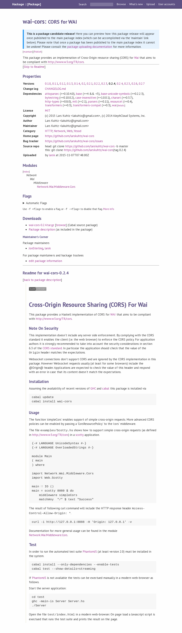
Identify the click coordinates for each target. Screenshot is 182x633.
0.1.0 (48, 84)
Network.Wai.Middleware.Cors (56, 187)
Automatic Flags (36, 203)
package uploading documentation (89, 47)
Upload (150, 4)
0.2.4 (120, 84)
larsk (52, 155)
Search (83, 4)
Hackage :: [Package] (26, 4)
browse (61, 225)
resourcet (116, 101)
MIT (47, 111)
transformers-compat (87, 105)
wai (114, 105)
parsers (92, 101)
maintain (27, 51)
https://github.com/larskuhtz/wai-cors (69, 136)
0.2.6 (134, 84)
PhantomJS (90, 550)
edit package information (45, 261)
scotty (80, 434)
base (79, 94)
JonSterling (36, 248)
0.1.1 (55, 84)
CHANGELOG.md (55, 89)
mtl (74, 101)
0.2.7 (142, 84)
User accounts (166, 4)
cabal (105, 388)
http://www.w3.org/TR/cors (66, 62)
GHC (93, 388)
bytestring (51, 98)
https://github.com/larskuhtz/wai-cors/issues (74, 141)
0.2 (83, 84)
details (121, 105)
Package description (42, 229)
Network (59, 131)
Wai (136, 58)
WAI (113, 314)
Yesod (77, 131)
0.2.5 (127, 84)
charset (116, 98)
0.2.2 (97, 84)
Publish (37, 51)
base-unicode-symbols (115, 94)
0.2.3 (104, 84)
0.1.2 (62, 84)
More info (108, 209)
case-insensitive (85, 98)
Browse (121, 4)
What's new (136, 4)
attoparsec (52, 94)
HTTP (48, 131)
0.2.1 (90, 84)
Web (70, 131)
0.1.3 (70, 84)
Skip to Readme (34, 67)
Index (26, 171)
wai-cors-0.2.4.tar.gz (41, 225)
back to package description (42, 280)
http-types (52, 101)
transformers (53, 105)
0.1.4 (77, 84)
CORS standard (52, 348)
